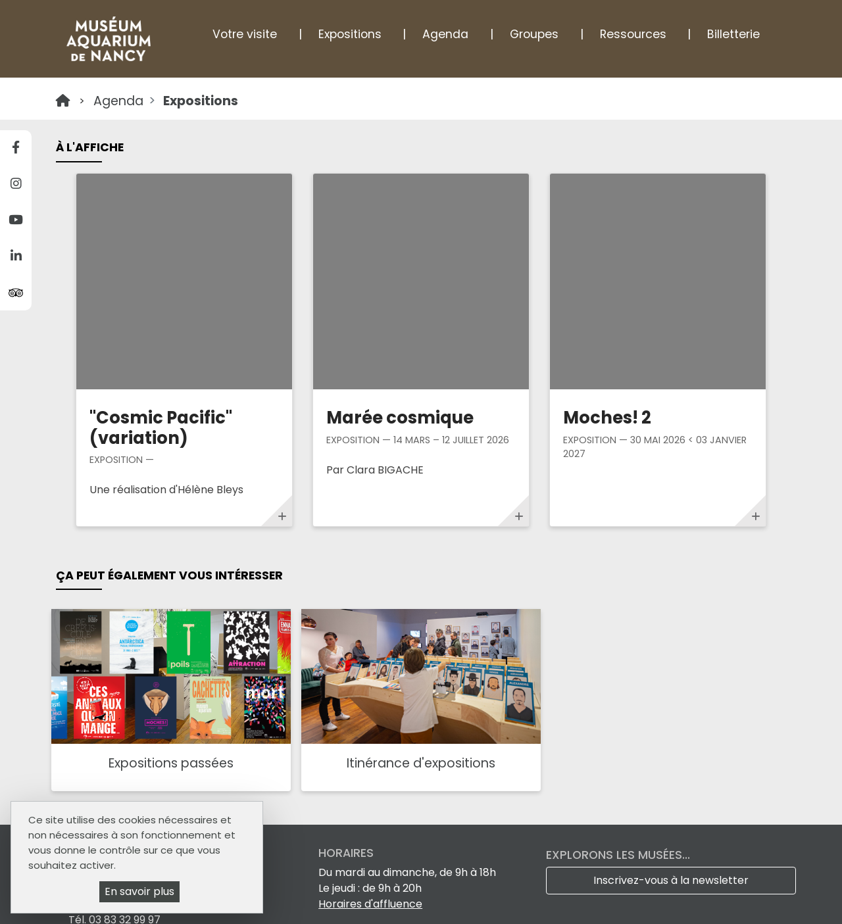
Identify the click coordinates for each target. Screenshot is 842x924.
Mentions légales (411, 896)
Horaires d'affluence (370, 716)
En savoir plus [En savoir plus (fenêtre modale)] (139, 891)
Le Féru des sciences (381, 774)
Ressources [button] (633, 34)
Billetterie (733, 34)
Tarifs (339, 896)
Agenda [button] (445, 34)
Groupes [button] (534, 34)
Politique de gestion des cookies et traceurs (343, 912)
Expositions (350, 34)
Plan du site (499, 896)
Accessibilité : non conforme (616, 896)
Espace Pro (281, 896)
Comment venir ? (113, 758)
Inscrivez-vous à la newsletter (671, 692)
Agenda (118, 101)
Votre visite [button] (244, 34)
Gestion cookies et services (540, 912)
